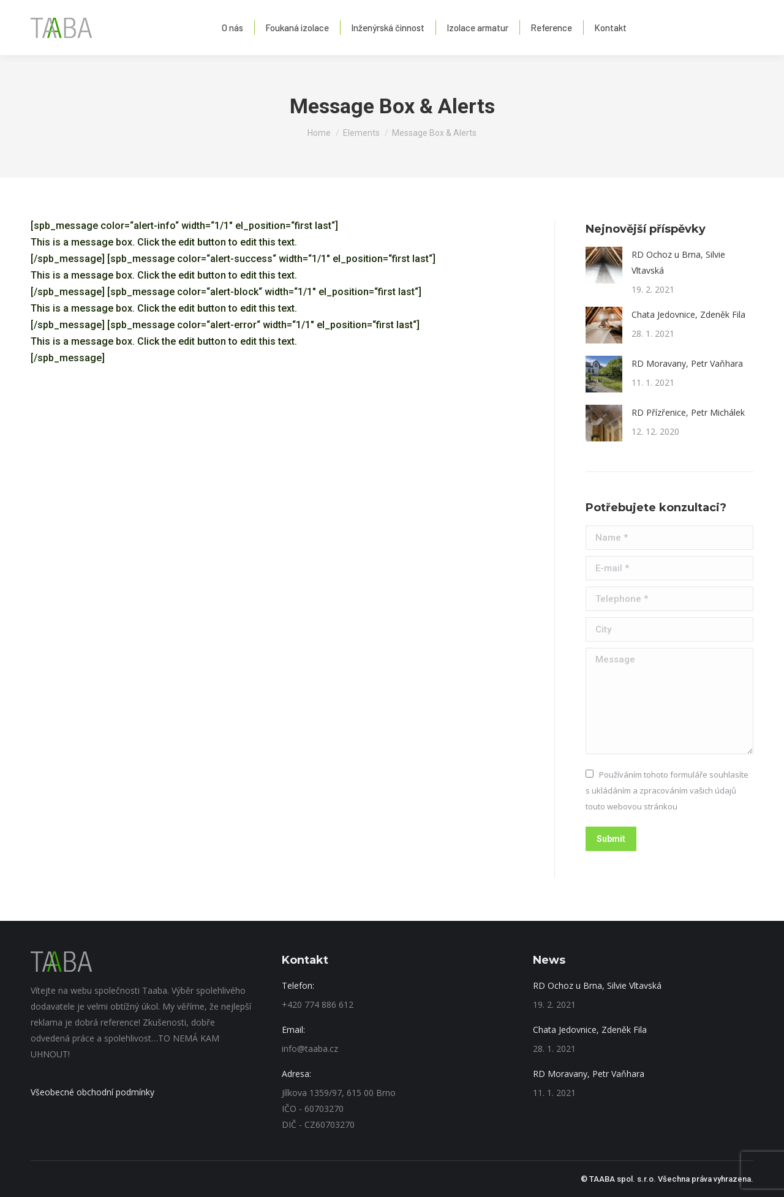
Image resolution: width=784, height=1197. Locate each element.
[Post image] (604, 265)
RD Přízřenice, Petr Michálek (688, 412)
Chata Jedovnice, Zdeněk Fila (688, 314)
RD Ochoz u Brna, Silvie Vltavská (678, 262)
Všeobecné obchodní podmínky (92, 1092)
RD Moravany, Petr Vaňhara (687, 363)
